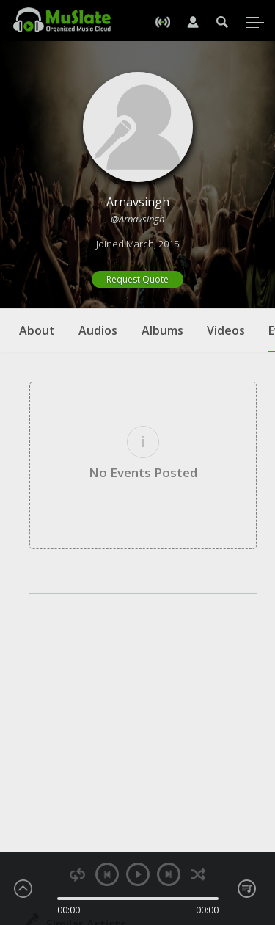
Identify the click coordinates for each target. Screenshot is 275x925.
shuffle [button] (198, 875)
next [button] (168, 874)
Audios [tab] (97, 330)
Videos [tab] (226, 330)
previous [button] (107, 874)
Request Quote (137, 279)
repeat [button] (77, 875)
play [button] (138, 874)
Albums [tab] (162, 330)
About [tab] (37, 330)
